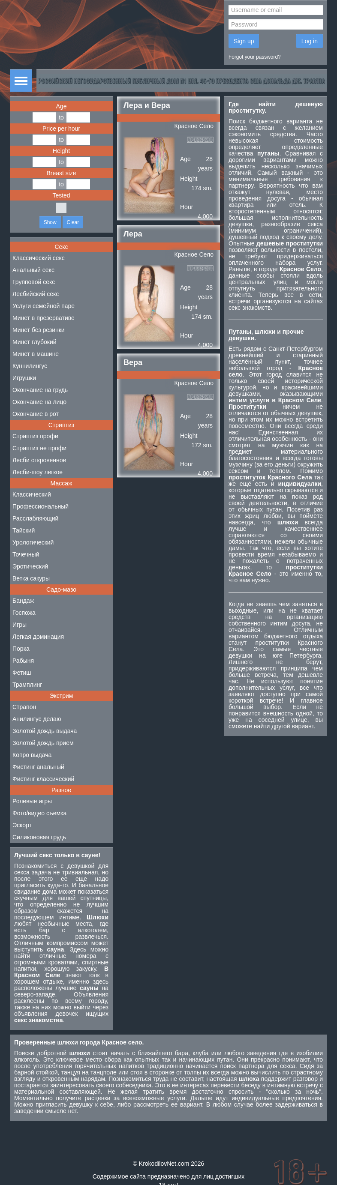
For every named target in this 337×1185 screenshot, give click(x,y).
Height (61, 150)
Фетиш (21, 672)
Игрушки (24, 377)
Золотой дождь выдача (44, 730)
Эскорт (22, 825)
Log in (309, 41)
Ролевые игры (32, 801)
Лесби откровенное (39, 460)
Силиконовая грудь (39, 837)
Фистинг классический (43, 778)
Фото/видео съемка (39, 813)
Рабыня (23, 660)
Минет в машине (35, 353)
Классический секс (38, 257)
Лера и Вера (146, 105)
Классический (31, 494)
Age (61, 106)
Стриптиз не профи (39, 448)
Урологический (33, 542)
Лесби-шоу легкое (37, 472)
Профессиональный (40, 506)
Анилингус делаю (36, 718)
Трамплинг (27, 684)
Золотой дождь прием (43, 742)
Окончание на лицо (39, 401)
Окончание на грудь (40, 389)
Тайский (23, 530)
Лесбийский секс (35, 293)
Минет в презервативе (43, 317)
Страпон (24, 706)
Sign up (244, 41)
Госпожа (24, 612)
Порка (21, 648)
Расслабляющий (35, 518)
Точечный (25, 554)
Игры (19, 624)
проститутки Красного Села (276, 645)
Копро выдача (31, 754)
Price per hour (61, 128)
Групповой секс (33, 281)
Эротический (30, 566)
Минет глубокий (34, 341)
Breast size (61, 173)
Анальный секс (33, 269)
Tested (61, 195)
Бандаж (23, 600)
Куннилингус (29, 365)
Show (50, 222)
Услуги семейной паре (43, 305)
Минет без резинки (38, 329)
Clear (73, 222)
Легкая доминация (38, 636)
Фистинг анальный (38, 766)
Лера (132, 234)
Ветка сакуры (31, 578)
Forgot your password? (255, 57)
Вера (132, 362)
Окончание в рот (35, 413)
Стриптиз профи (35, 436)
